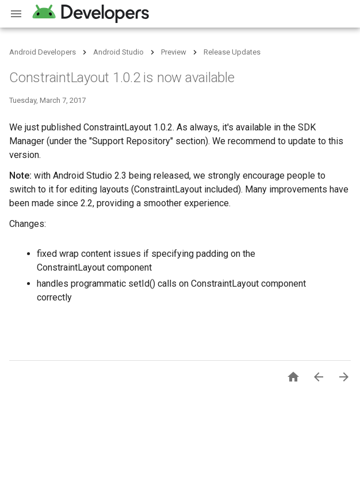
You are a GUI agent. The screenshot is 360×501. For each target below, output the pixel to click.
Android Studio (118, 52)
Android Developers (42, 52)
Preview (173, 52)
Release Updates (232, 52)
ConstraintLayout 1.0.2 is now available (122, 78)
